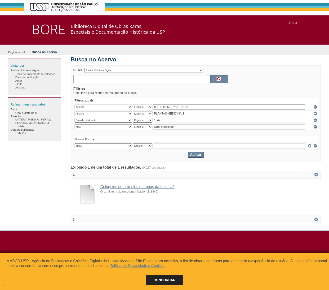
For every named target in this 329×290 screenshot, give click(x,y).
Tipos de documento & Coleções (35, 73)
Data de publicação (27, 77)
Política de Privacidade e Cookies (137, 266)
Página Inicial (16, 52)
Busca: (78, 70)
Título (18, 83)
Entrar (293, 22)
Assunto (20, 87)
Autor (18, 80)
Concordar (165, 280)
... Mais (19, 126)
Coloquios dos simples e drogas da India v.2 (137, 187)
